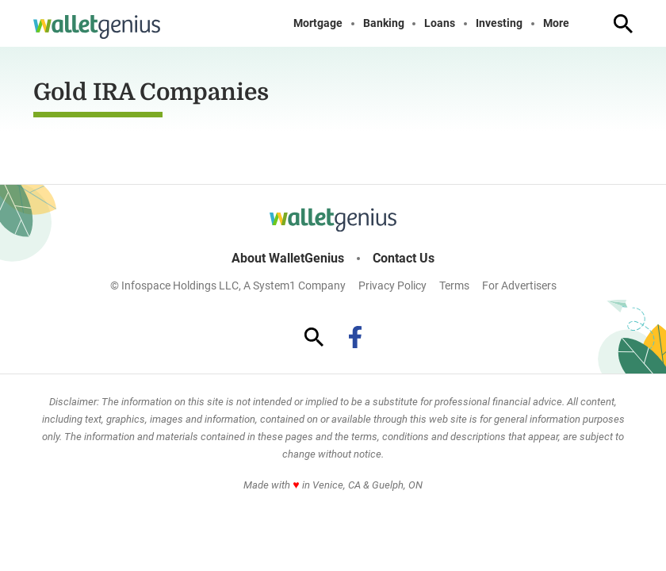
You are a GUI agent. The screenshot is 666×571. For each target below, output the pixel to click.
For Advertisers (519, 285)
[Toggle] (582, 23)
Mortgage (318, 23)
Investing (499, 23)
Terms (454, 285)
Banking (383, 23)
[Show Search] (623, 23)
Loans (439, 23)
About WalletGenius (288, 258)
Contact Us (403, 258)
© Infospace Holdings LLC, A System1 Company (228, 285)
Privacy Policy (392, 285)
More (556, 23)
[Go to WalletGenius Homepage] (96, 27)
